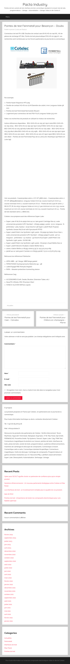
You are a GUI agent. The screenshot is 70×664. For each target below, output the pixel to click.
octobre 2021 (8, 594)
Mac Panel (8, 648)
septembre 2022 (10, 561)
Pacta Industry (35, 4)
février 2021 (8, 618)
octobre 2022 (9, 558)
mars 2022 (8, 578)
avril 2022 (7, 574)
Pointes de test (9, 651)
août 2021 (7, 601)
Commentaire (9, 344)
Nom (6, 373)
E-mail (7, 379)
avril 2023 (7, 548)
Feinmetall (8, 641)
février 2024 (8, 534)
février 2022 (8, 581)
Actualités (10, 305)
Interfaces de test (10, 645)
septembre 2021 (10, 598)
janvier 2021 (8, 621)
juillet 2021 (8, 604)
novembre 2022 (9, 554)
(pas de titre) (8, 494)
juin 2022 (7, 571)
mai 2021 (7, 611)
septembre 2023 (10, 538)
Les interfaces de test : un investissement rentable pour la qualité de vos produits (33, 490)
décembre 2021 (9, 588)
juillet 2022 (8, 568)
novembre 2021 (9, 591)
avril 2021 (7, 614)
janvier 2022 (8, 584)
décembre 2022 (10, 551)
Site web (7, 385)
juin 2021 (7, 608)
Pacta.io (24, 29)
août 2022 (7, 564)
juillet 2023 (8, 541)
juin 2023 (7, 544)
